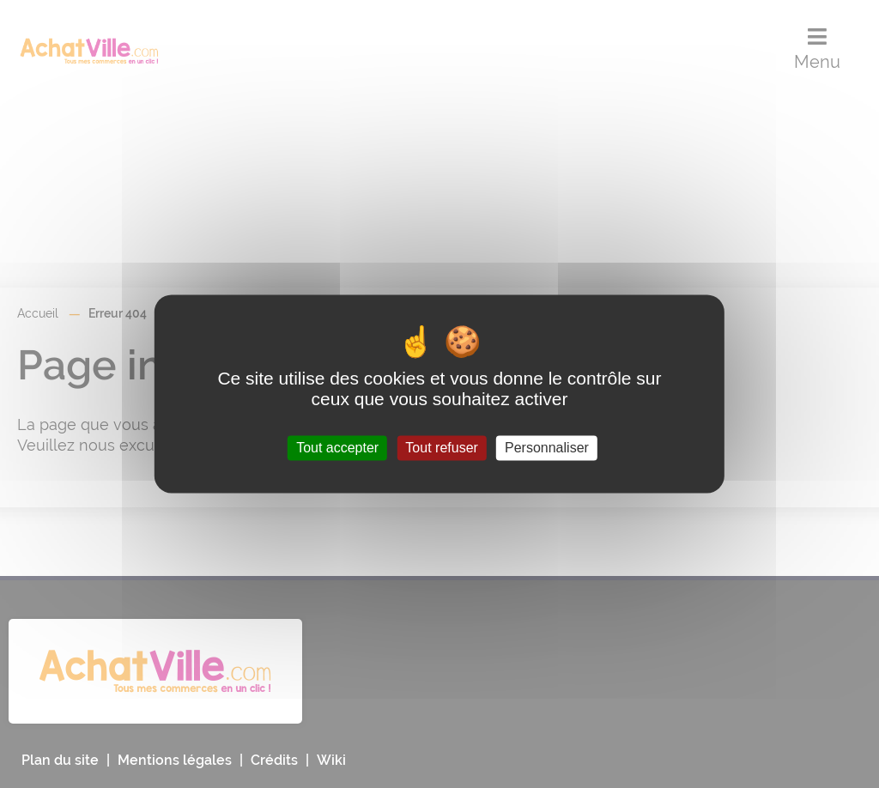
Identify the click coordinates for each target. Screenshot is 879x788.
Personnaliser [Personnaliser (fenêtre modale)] (547, 447)
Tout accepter (337, 447)
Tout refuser (441, 447)
